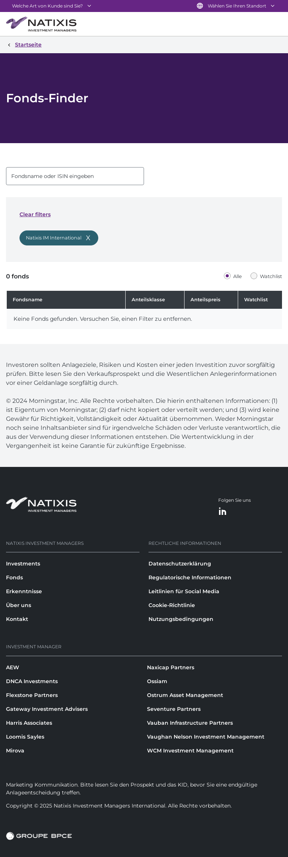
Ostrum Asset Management (185, 695)
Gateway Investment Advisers (47, 709)
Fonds (14, 577)
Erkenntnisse (24, 591)
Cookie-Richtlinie (171, 605)
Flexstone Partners (32, 695)
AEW (12, 667)
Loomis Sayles (25, 736)
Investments (23, 563)
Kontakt (17, 619)
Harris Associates (29, 722)
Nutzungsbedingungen (180, 619)
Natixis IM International (53, 238)
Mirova (15, 750)
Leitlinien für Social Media (183, 591)
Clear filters (35, 214)
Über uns (18, 605)
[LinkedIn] (222, 512)
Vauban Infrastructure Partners (190, 722)
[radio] (234, 276)
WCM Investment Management (190, 750)
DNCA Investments (32, 681)
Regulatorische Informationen (189, 577)
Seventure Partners (174, 709)
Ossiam (157, 681)
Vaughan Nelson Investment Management (205, 736)
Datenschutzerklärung (179, 563)
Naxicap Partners (170, 667)
